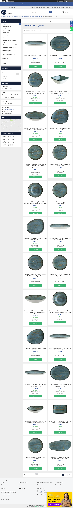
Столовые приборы (8, 47)
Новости (4, 63)
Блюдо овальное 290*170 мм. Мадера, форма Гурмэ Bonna (35, 385)
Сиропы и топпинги (41, 484)
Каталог (30, 21)
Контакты (45, 21)
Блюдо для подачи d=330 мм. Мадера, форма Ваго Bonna (35, 239)
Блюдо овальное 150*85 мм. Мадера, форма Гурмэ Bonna (60, 349)
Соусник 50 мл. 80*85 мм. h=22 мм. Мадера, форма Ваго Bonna (35, 421)
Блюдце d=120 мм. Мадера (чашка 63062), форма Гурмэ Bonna (35, 92)
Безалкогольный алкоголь (7, 51)
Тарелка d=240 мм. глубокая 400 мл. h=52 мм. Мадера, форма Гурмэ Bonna (60, 311)
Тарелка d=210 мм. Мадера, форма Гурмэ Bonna (60, 275)
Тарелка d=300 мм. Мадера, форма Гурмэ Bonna (60, 202)
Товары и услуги (7, 16)
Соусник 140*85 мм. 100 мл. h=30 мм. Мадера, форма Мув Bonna (60, 421)
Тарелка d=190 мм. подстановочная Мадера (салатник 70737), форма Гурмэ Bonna (35, 166)
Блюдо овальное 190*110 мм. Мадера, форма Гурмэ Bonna (60, 239)
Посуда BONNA (38, 16)
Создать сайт (11, 1)
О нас (2, 484)
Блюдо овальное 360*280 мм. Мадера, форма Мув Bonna (60, 385)
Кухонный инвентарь (8, 44)
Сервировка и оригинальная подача (10, 41)
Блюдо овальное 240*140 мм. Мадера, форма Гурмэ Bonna (35, 56)
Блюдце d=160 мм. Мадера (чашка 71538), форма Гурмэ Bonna (35, 275)
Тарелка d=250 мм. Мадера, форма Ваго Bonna (35, 349)
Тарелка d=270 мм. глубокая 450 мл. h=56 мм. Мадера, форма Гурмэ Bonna (35, 202)
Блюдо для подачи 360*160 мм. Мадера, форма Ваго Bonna (60, 458)
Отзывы (4, 61)
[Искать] (50, 12)
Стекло (5, 35)
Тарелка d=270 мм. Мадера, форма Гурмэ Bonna (35, 458)
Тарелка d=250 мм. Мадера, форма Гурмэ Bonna (60, 165)
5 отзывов (61, 1)
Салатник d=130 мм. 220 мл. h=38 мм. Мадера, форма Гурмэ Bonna (35, 128)
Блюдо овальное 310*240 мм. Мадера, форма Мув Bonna (60, 56)
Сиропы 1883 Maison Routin (8, 31)
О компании (37, 21)
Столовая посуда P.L (60, 482)
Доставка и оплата (55, 21)
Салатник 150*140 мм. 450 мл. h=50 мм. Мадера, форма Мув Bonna (60, 92)
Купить (36, 66)
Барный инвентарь (7, 54)
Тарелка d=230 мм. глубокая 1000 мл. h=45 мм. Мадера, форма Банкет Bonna (35, 312)
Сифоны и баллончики (8, 37)
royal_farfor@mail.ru (9, 109)
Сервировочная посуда (17, 16)
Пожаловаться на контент (40, 506)
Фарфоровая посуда (29, 16)
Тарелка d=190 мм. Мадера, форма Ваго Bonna (60, 128)
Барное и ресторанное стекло (44, 482)
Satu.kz (42, 505)
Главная (24, 21)
